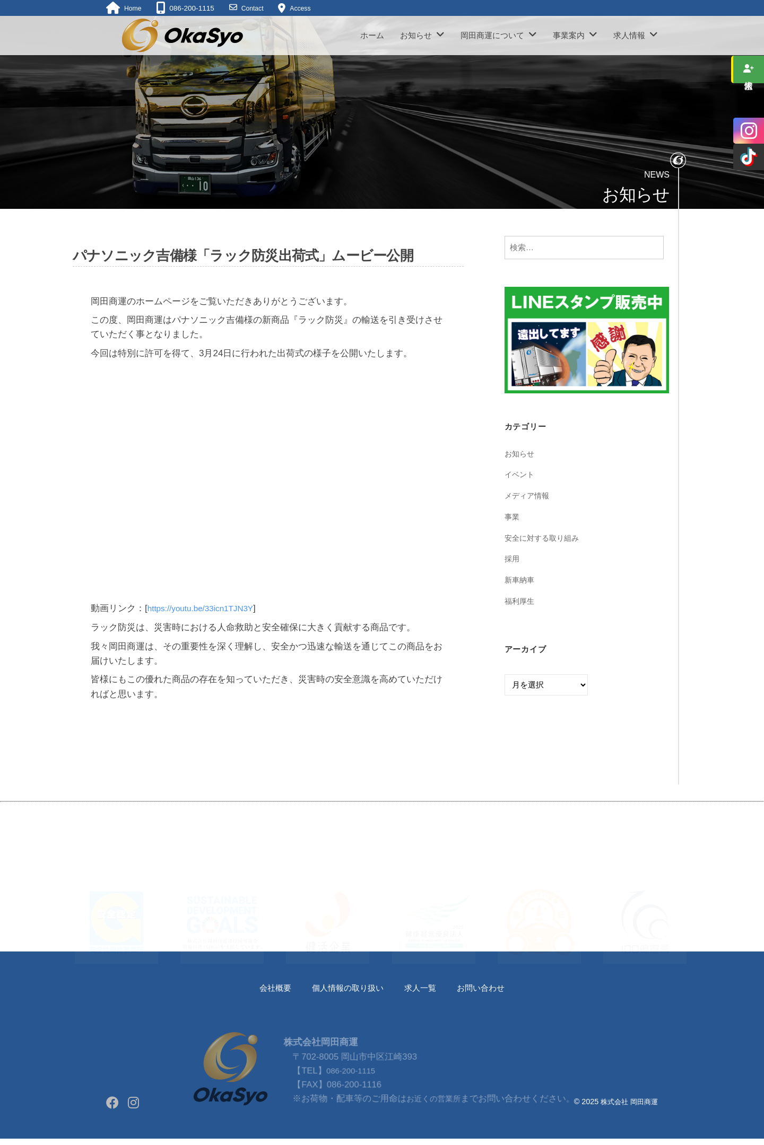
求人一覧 (424, 988)
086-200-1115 (351, 1091)
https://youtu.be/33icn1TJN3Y (206, 608)
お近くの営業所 (433, 1118)
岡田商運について (492, 35)
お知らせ (416, 35)
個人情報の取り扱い (344, 988)
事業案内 (569, 35)
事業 (512, 516)
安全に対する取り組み (544, 537)
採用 (512, 558)
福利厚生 (520, 600)
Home (133, 8)
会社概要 (265, 988)
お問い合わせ (490, 988)
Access (306, 8)
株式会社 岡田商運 (627, 1101)
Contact (255, 8)
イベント (520, 474)
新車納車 (520, 579)
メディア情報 (528, 495)
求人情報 (629, 35)
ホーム (372, 35)
